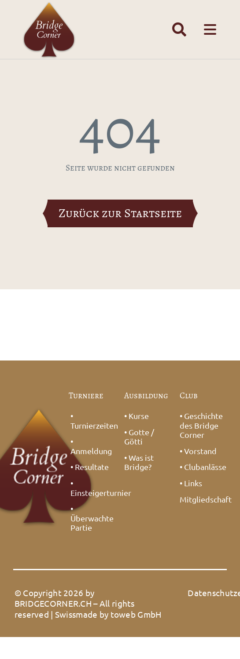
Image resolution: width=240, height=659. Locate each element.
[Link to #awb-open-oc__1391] (179, 29)
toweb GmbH (136, 614)
